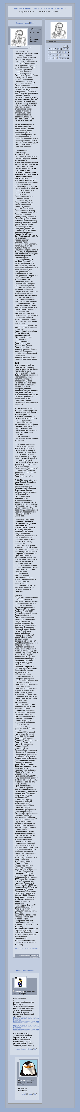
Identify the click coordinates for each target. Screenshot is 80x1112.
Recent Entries (23, 9)
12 (55, 52)
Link (35, 1049)
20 (59, 55)
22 (65, 55)
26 (55, 58)
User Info (60, 9)
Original (34, 949)
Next (32, 23)
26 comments (24, 956)
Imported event (22, 949)
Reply (18, 1049)
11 (52, 52)
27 (59, 58)
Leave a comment (34, 957)
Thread (29, 1049)
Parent (24, 1049)
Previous (19, 23)
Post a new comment (25, 971)
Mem (27, 23)
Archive (38, 9)
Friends (48, 9)
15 (65, 52)
